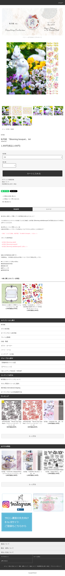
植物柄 (12, 129)
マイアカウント (5, 556)
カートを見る (37, 556)
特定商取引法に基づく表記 (9, 184)
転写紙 (7, 129)
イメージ (48, 209)
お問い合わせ (4, 560)
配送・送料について (23, 566)
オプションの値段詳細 (8, 179)
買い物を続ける (5, 201)
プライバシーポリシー (56, 566)
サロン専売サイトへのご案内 (10, 383)
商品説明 (16, 209)
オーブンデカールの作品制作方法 (11, 392)
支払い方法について (13, 566)
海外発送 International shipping (10, 388)
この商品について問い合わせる (9, 199)
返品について (5, 181)
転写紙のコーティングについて (11, 379)
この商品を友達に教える (8, 196)
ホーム (3, 129)
